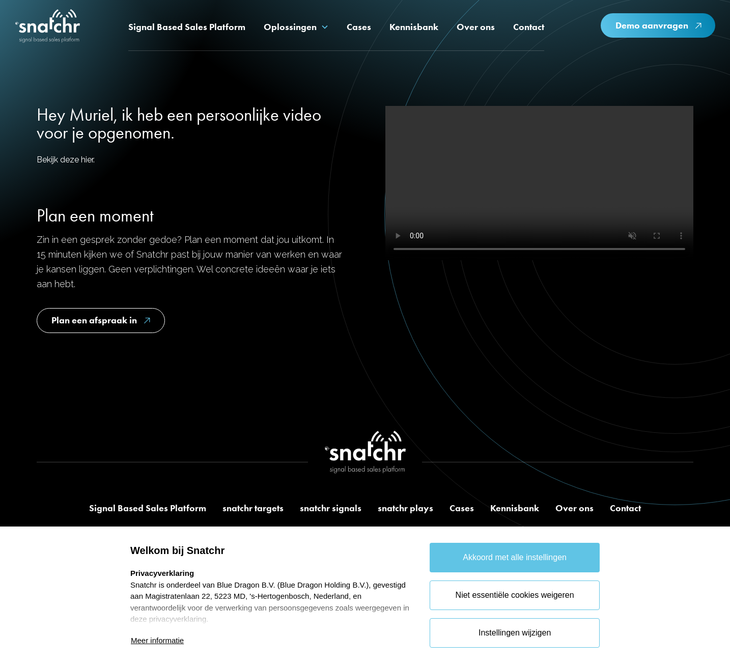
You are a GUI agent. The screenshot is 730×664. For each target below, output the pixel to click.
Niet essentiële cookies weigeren (515, 595)
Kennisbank (514, 508)
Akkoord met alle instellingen (515, 557)
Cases (462, 508)
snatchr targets (253, 508)
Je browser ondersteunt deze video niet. (539, 183)
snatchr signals (330, 508)
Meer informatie (157, 640)
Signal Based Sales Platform (147, 508)
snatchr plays (405, 508)
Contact (625, 508)
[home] (47, 27)
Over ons (574, 508)
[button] (296, 27)
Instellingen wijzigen (515, 632)
